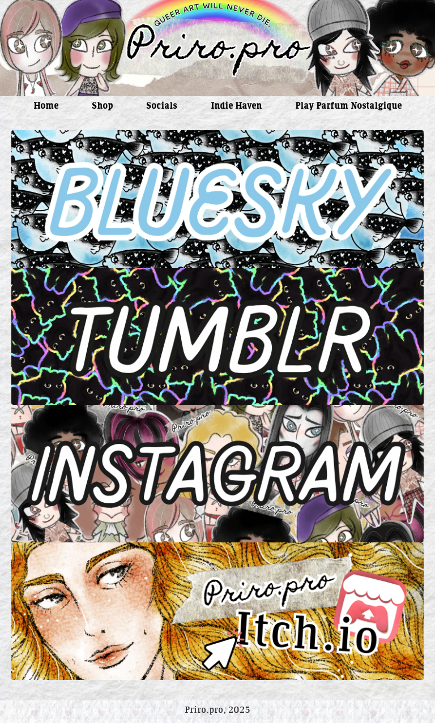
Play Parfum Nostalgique (348, 107)
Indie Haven (236, 107)
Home (45, 107)
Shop (102, 107)
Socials (161, 107)
